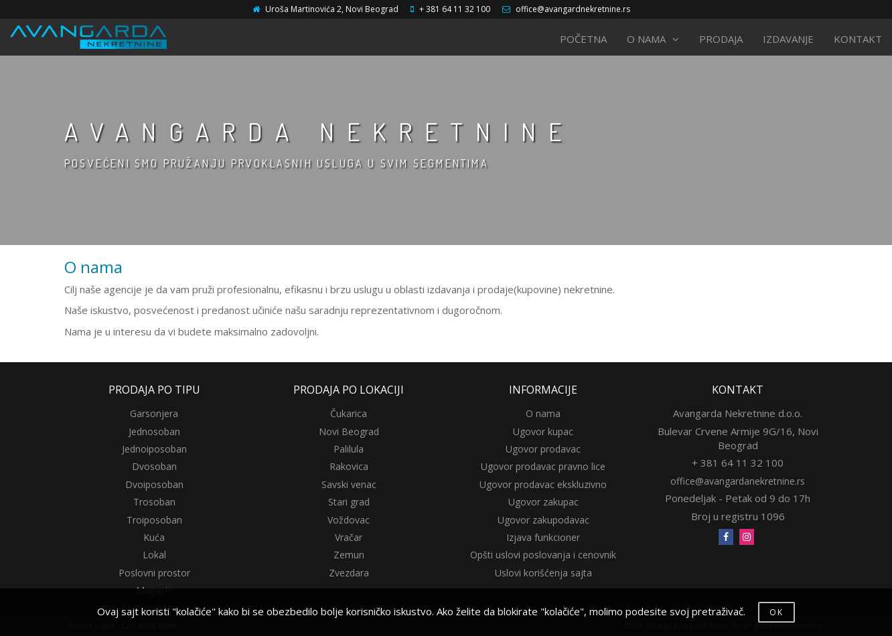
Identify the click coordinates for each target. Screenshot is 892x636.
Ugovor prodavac (543, 449)
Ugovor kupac (543, 431)
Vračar (348, 537)
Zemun (348, 554)
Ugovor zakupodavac (543, 519)
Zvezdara (349, 572)
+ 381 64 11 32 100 (454, 9)
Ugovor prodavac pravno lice (543, 466)
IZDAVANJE (788, 39)
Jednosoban (154, 431)
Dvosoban (154, 466)
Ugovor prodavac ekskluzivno (543, 484)
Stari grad (349, 501)
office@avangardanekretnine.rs (737, 481)
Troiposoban (154, 519)
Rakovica (348, 466)
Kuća (154, 537)
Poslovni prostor (154, 572)
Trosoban (154, 501)
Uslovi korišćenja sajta (543, 572)
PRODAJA (721, 39)
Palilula (348, 449)
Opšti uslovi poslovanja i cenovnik (543, 554)
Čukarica (348, 413)
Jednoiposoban (154, 449)
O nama (543, 413)
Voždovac (348, 519)
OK (776, 612)
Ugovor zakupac (543, 501)
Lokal (154, 554)
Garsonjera (154, 413)
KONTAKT (858, 39)
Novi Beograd (349, 431)
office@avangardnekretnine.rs (573, 9)
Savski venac (348, 484)
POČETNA (583, 39)
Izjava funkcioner (543, 537)
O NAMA (653, 39)
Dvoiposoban (154, 484)
